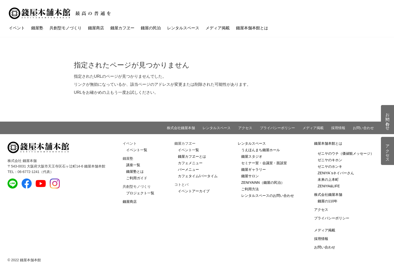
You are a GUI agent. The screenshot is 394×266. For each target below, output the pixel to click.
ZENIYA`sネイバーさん (336, 173)
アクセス (245, 128)
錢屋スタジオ (251, 156)
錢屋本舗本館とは (252, 28)
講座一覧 (133, 165)
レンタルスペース (183, 28)
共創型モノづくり (66, 28)
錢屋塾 (37, 28)
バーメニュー (188, 169)
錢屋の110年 (327, 201)
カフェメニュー (190, 163)
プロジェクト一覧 (140, 193)
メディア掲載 (218, 28)
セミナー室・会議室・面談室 (264, 163)
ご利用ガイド (136, 178)
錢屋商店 (96, 28)
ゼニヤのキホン (330, 160)
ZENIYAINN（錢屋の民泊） (262, 183)
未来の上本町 (328, 180)
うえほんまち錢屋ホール (260, 150)
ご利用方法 (250, 189)
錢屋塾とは (135, 171)
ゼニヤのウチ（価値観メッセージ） (346, 153)
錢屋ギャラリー (253, 169)
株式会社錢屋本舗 (181, 128)
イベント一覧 (136, 150)
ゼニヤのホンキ (330, 166)
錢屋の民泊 (151, 28)
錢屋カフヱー (122, 28)
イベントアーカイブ (194, 191)
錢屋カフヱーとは (192, 156)
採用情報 (338, 128)
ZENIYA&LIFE (329, 186)
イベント (17, 28)
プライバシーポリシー (277, 128)
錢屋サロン (250, 176)
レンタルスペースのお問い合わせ (267, 196)
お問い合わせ (363, 128)
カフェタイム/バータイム (198, 176)
